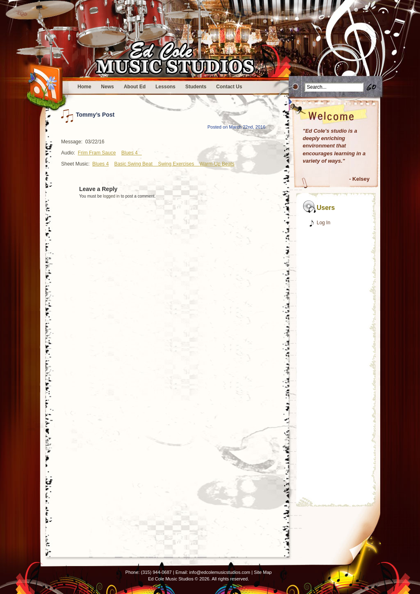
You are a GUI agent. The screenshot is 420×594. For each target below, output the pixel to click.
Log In (323, 223)
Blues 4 (131, 153)
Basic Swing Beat (136, 164)
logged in (111, 196)
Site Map (263, 572)
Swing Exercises (178, 164)
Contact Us (229, 87)
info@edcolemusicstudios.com (219, 572)
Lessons (165, 87)
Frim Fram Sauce (97, 153)
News (107, 87)
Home (84, 87)
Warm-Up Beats (217, 164)
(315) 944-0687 (156, 572)
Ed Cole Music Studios (171, 578)
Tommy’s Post (95, 114)
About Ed (135, 87)
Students (195, 87)
